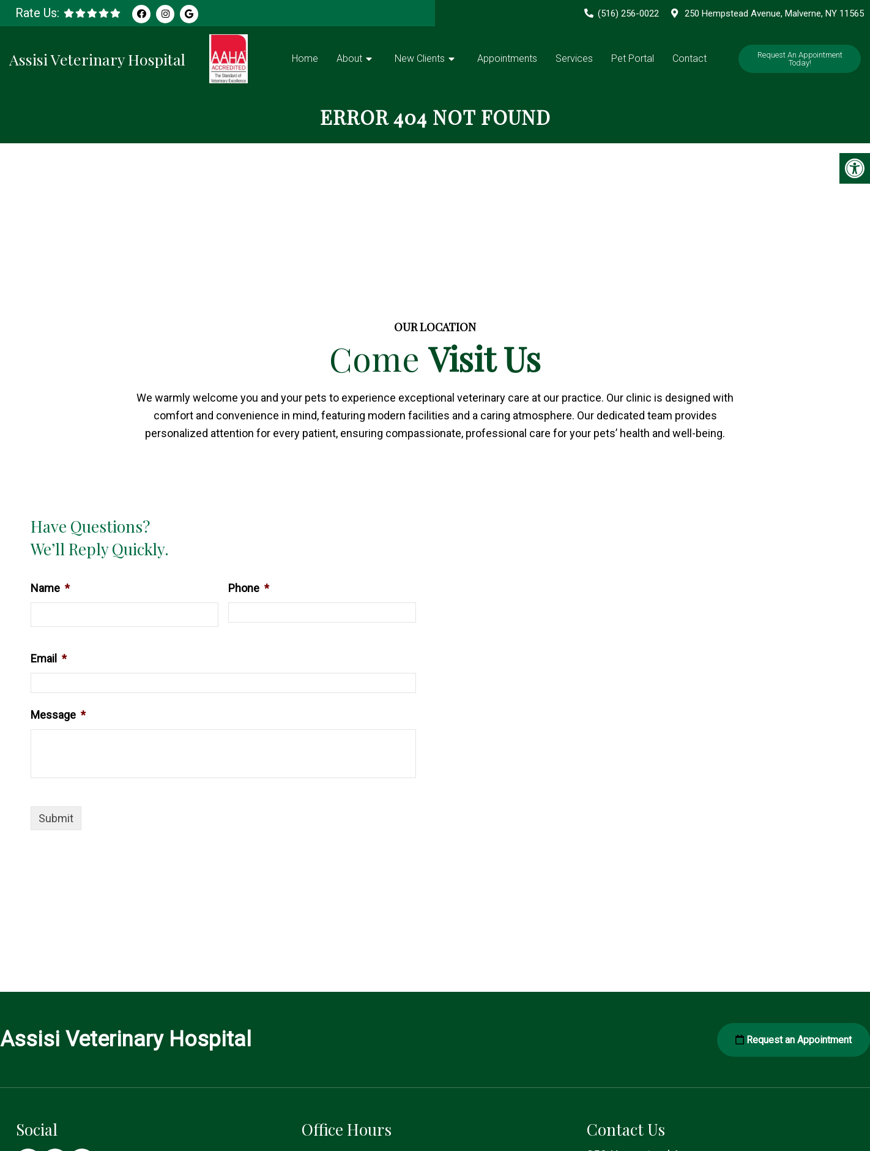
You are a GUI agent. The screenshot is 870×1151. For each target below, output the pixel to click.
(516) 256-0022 (628, 13)
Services (574, 58)
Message (58, 714)
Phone (248, 588)
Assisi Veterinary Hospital (97, 59)
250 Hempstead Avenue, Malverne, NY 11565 (774, 13)
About (349, 58)
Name (50, 588)
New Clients (420, 58)
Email (49, 658)
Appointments (507, 58)
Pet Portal (632, 58)
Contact (689, 58)
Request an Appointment (793, 1040)
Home (305, 58)
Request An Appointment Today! (799, 58)
